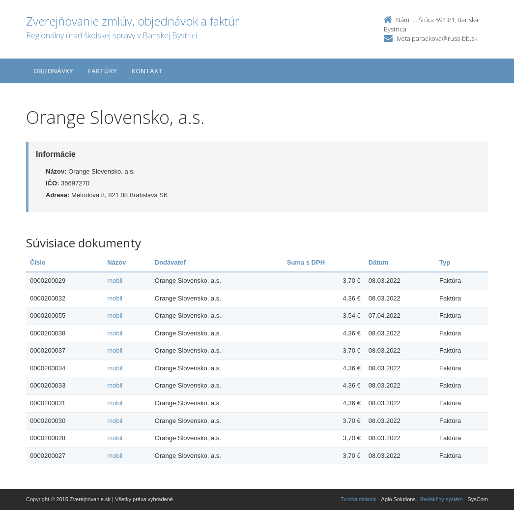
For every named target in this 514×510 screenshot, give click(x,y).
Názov (116, 262)
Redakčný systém (441, 499)
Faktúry (102, 70)
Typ (444, 262)
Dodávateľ (170, 262)
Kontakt (147, 70)
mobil (114, 280)
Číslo (38, 262)
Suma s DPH (306, 262)
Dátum (378, 262)
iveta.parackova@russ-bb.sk (437, 38)
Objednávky (53, 70)
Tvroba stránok (358, 499)
